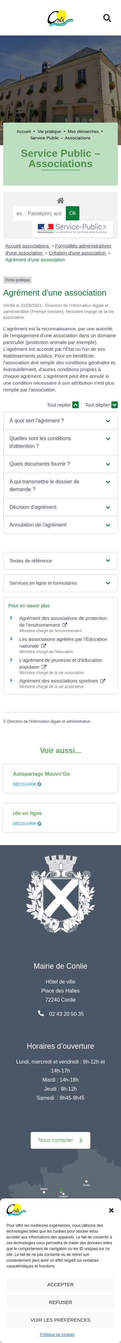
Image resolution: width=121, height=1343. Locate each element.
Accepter (60, 1284)
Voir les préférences (61, 1320)
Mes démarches (83, 131)
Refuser (60, 1302)
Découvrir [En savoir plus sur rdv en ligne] (27, 824)
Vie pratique (49, 131)
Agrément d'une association (35, 259)
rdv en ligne (27, 813)
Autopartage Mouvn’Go (41, 774)
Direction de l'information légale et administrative (48, 721)
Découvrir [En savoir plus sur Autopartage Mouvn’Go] (27, 784)
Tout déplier (101, 404)
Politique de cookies (57, 1334)
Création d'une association (78, 253)
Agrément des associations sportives (62, 680)
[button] (111, 1210)
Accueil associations (27, 245)
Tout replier (63, 404)
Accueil (24, 131)
